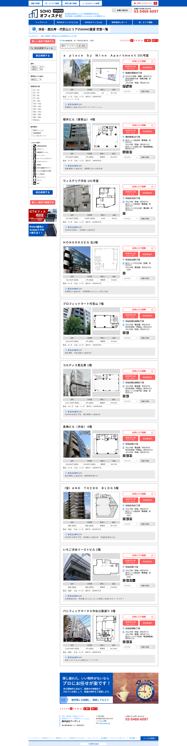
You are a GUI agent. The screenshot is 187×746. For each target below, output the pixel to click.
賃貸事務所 (36, 133)
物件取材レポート (119, 22)
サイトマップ (93, 738)
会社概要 (104, 738)
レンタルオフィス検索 (90, 3)
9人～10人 (36, 101)
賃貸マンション (37, 130)
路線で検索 (35, 3)
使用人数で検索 (71, 3)
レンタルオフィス (38, 136)
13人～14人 (36, 106)
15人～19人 (36, 109)
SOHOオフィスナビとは (67, 22)
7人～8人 (35, 98)
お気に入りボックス (147, 3)
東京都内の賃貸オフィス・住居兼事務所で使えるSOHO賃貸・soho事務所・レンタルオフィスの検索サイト (85, 15)
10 (139, 40)
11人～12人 (36, 103)
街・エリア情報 (145, 22)
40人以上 (35, 120)
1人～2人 (35, 90)
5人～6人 (35, 95)
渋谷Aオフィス (47, 738)
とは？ (77, 738)
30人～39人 (36, 117)
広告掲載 (132, 738)
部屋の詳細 (145, 91)
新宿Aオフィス (61, 738)
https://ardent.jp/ (104, 723)
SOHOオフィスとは (93, 22)
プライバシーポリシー (118, 738)
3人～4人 (35, 93)
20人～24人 (36, 112)
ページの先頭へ (149, 738)
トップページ (41, 22)
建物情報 (127, 91)
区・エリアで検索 (52, 3)
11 (142, 40)
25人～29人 (36, 114)
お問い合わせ (122, 10)
